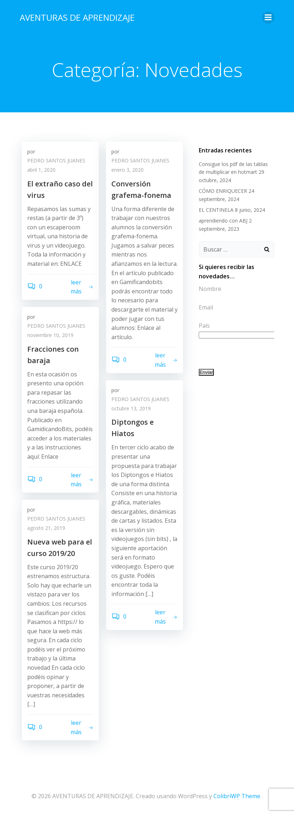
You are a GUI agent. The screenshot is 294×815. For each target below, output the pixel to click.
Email (204, 305)
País (202, 315)
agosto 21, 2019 (46, 529)
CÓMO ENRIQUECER (221, 189)
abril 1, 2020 (41, 170)
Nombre (208, 287)
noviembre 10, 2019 (50, 336)
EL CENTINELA (214, 208)
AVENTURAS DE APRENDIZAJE (75, 16)
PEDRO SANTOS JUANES (56, 161)
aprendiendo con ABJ (221, 219)
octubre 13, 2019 (131, 409)
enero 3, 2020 (127, 170)
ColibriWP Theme (236, 796)
